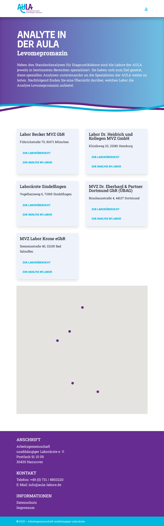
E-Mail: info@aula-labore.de (38, 484)
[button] (57, 340)
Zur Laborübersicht (36, 153)
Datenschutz (26, 502)
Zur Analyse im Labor (37, 162)
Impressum (25, 507)
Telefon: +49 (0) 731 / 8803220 (39, 479)
